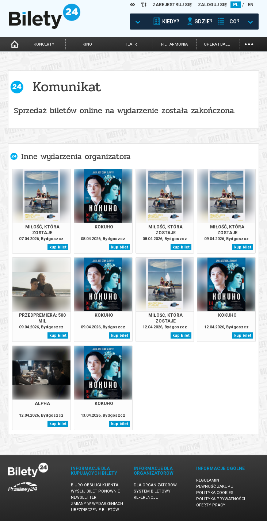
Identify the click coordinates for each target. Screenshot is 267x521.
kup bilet (57, 247)
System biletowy (152, 491)
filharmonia (174, 44)
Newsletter (83, 497)
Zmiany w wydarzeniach (97, 503)
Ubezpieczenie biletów (95, 510)
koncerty (44, 44)
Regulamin (207, 480)
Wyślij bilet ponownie (95, 491)
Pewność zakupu (214, 486)
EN (250, 4)
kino (87, 44)
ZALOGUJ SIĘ (212, 4)
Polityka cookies (214, 492)
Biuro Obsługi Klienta (94, 485)
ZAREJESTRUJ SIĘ (172, 4)
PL (236, 4)
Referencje (146, 497)
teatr (131, 44)
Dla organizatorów (155, 485)
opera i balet (218, 44)
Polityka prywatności (220, 499)
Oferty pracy (210, 505)
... (249, 43)
